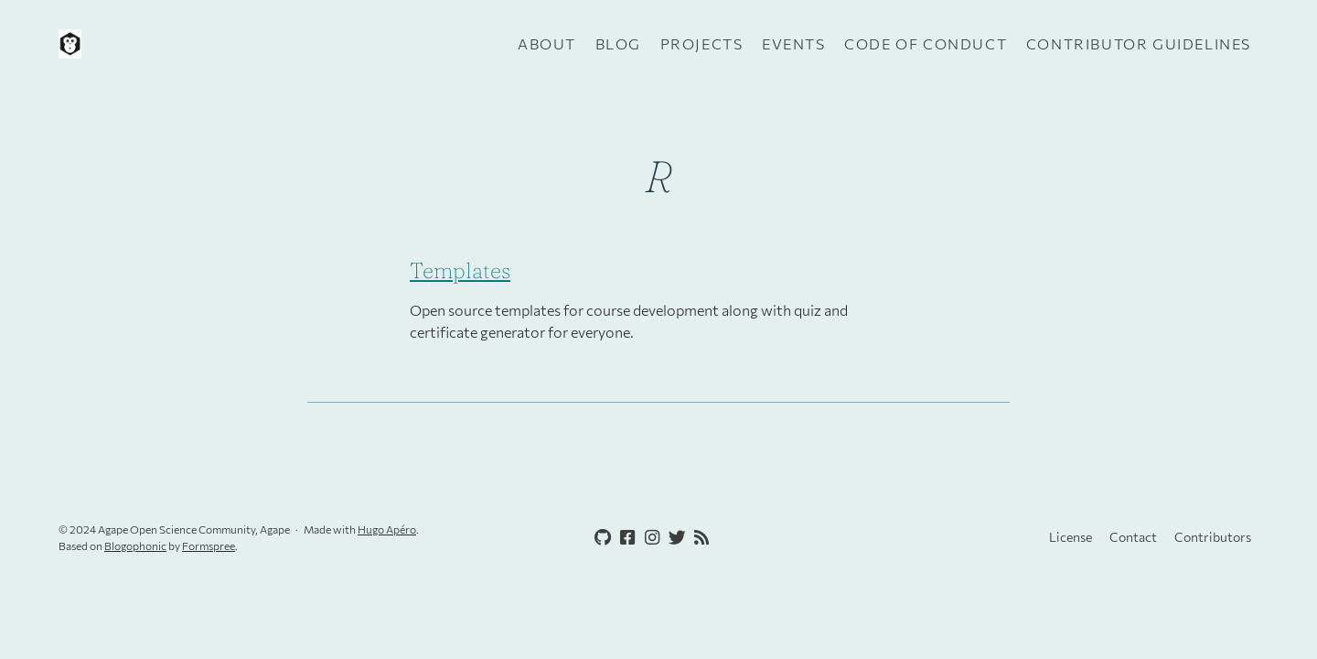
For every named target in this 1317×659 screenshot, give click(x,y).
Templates (460, 270)
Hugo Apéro (387, 529)
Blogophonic (135, 545)
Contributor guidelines (1138, 43)
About (547, 43)
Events (794, 43)
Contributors (1212, 537)
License (1070, 537)
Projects (702, 43)
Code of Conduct (925, 43)
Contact (1133, 537)
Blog (618, 43)
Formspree (208, 545)
